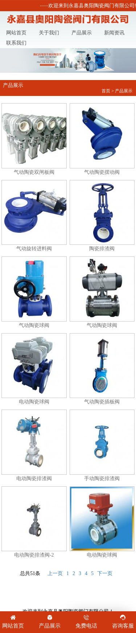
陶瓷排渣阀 (102, 216)
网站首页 (16, 32)
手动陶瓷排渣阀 (102, 445)
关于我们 (49, 32)
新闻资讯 (114, 32)
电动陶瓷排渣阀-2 (34, 522)
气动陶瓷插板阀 (102, 369)
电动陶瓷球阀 (34, 369)
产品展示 (81, 32)
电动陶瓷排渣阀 (34, 445)
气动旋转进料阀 (34, 216)
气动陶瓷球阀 (34, 292)
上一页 (55, 573)
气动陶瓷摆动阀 (102, 139)
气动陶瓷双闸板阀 (34, 139)
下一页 (104, 573)
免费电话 (86, 621)
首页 (106, 90)
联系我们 (16, 43)
